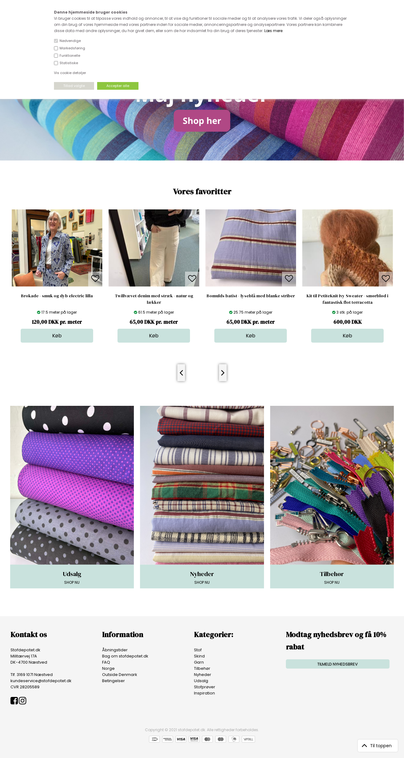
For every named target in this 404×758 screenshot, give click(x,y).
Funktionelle (70, 55)
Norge (108, 668)
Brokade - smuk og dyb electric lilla (57, 296)
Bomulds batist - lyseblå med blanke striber (251, 296)
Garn (199, 662)
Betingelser (113, 681)
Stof (198, 650)
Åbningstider (115, 650)
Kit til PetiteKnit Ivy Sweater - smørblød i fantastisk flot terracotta (347, 299)
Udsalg (201, 681)
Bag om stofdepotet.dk (125, 656)
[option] (57, 276)
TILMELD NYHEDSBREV (337, 664)
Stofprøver (204, 687)
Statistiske (69, 62)
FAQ (106, 662)
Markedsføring (72, 48)
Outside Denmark (119, 675)
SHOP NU (72, 577)
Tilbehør (202, 668)
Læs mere (273, 30)
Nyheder (202, 675)
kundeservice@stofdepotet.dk (41, 681)
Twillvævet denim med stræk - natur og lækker (154, 299)
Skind (199, 656)
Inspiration (204, 693)
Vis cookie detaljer (70, 72)
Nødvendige (70, 40)
